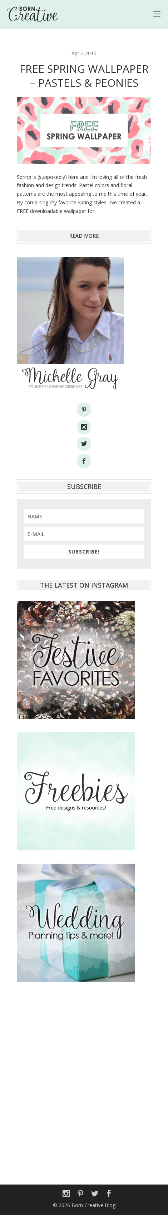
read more (84, 235)
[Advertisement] (84, 1079)
